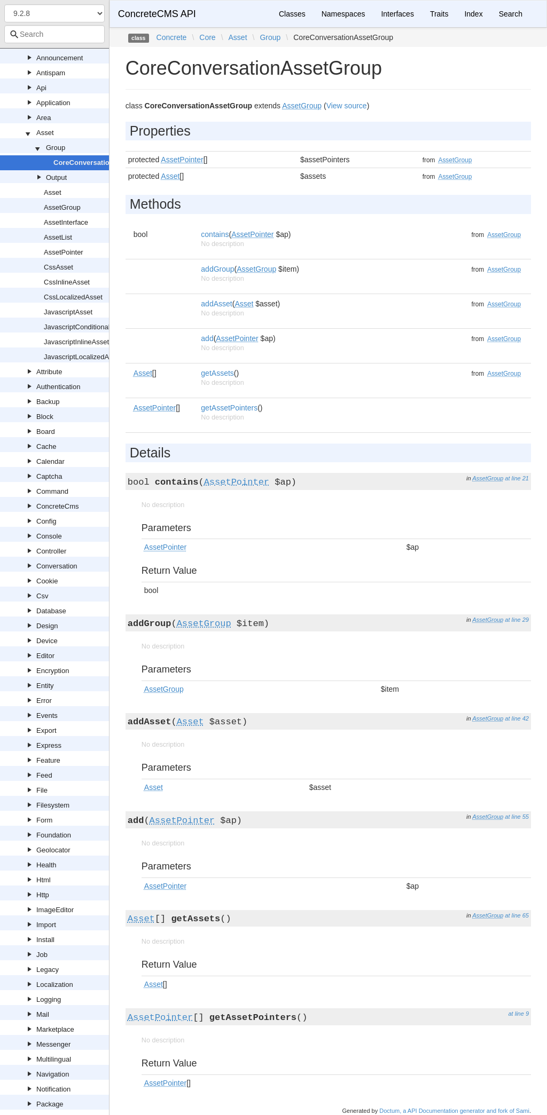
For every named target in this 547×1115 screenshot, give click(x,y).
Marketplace (55, 1029)
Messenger (53, 1044)
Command (52, 491)
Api (41, 88)
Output (56, 177)
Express (48, 745)
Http (42, 895)
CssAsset (58, 267)
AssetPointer (63, 252)
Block (44, 417)
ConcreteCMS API (157, 14)
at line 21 (517, 478)
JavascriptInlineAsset (76, 342)
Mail (42, 1014)
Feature (48, 760)
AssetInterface (66, 222)
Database (51, 611)
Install (45, 940)
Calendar (50, 461)
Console (49, 536)
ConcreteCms (57, 506)
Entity (45, 686)
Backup (47, 402)
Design (47, 626)
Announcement (59, 58)
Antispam (50, 73)
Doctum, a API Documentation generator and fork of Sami (454, 1111)
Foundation (53, 835)
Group (55, 148)
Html (43, 880)
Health (46, 865)
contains (215, 234)
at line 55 (517, 816)
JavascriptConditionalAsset (85, 327)
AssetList (58, 237)
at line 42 (517, 718)
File (42, 790)
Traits (439, 14)
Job (42, 955)
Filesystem (52, 805)
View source (346, 105)
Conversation (56, 566)
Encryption (52, 671)
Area (43, 118)
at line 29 (517, 619)
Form (44, 820)
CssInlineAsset (67, 282)
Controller (51, 551)
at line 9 (518, 1013)
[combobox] (54, 34)
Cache (46, 446)
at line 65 (517, 915)
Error (44, 701)
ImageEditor (55, 910)
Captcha (49, 476)
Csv (42, 596)
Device (47, 641)
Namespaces (343, 14)
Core (207, 37)
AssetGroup (62, 207)
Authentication (58, 387)
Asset (45, 133)
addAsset (216, 303)
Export (46, 730)
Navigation (52, 1074)
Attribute (49, 372)
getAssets (217, 373)
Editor (45, 656)
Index (473, 14)
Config (46, 521)
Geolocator (53, 850)
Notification (53, 1089)
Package (50, 1104)
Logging (48, 999)
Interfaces (397, 14)
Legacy (47, 970)
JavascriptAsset (68, 312)
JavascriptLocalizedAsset (83, 357)
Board (45, 432)
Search (510, 14)
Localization (54, 984)
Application (53, 103)
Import (46, 925)
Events (47, 715)
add (207, 338)
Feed (44, 775)
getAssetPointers (229, 408)
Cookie (47, 581)
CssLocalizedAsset (73, 297)
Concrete (172, 37)
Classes (292, 14)
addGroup (217, 269)
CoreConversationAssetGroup (103, 163)
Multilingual (53, 1059)
